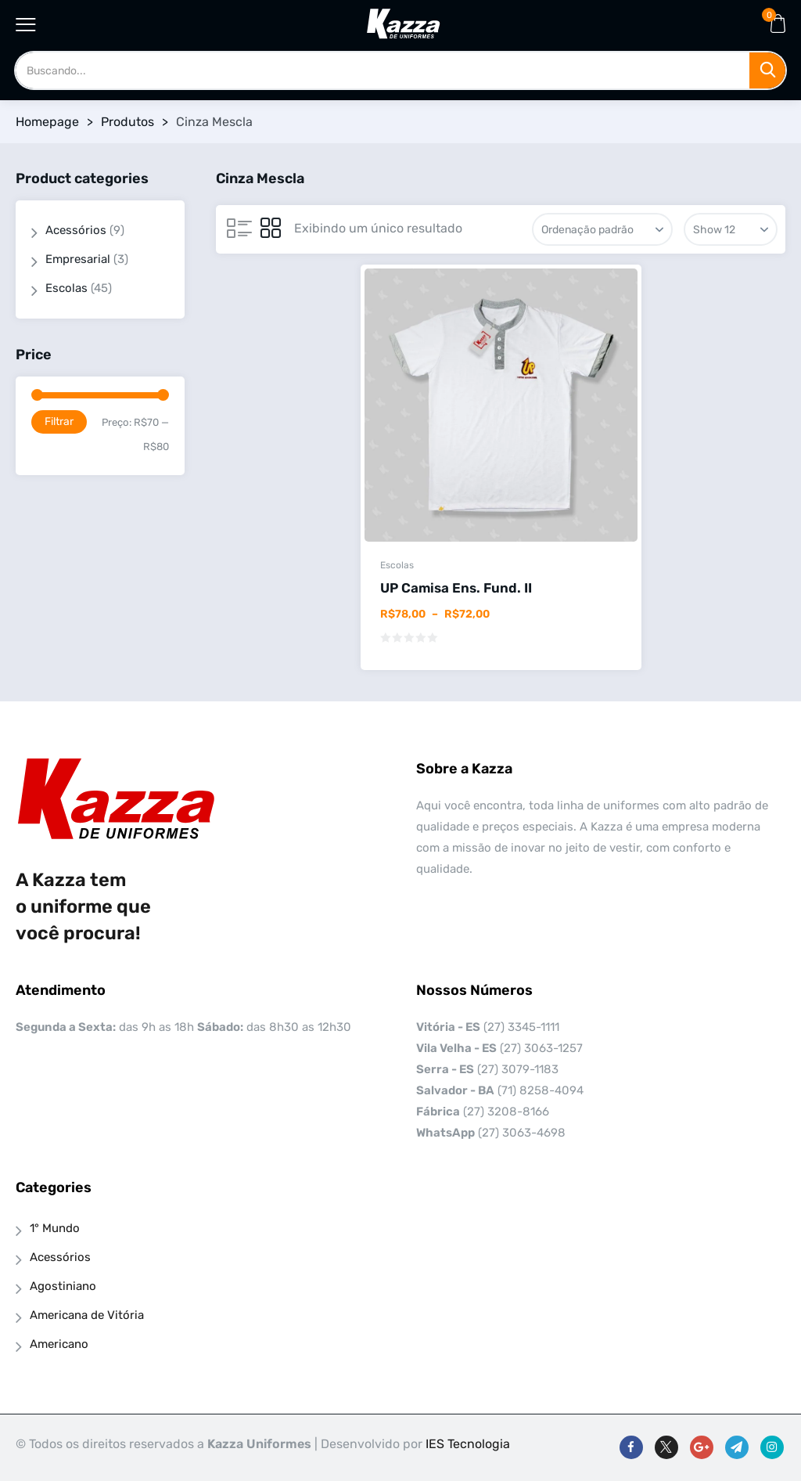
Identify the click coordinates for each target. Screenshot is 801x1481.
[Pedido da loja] (602, 229)
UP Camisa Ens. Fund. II (456, 588)
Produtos (127, 121)
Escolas (397, 565)
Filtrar (59, 421)
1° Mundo (55, 1228)
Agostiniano (63, 1286)
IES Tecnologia (468, 1443)
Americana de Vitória (87, 1315)
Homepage (47, 121)
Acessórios (75, 230)
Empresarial (77, 259)
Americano (59, 1344)
